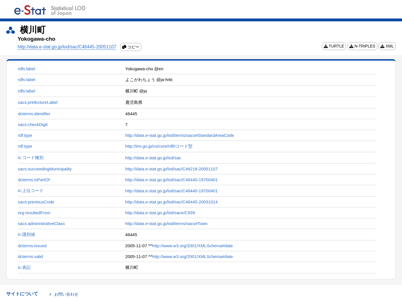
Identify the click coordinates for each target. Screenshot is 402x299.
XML (387, 46)
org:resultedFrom (34, 212)
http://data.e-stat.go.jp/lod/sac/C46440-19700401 (171, 179)
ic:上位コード (30, 190)
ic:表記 (24, 267)
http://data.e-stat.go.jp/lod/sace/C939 (160, 212)
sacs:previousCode (36, 201)
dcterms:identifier (34, 113)
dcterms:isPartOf (34, 179)
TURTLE (334, 46)
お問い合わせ (66, 294)
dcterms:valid (30, 256)
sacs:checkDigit (32, 124)
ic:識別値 (26, 234)
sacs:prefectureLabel (37, 102)
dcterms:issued (32, 245)
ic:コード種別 (30, 157)
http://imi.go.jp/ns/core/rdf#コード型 (159, 146)
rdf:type (25, 135)
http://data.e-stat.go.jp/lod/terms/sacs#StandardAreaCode (179, 135)
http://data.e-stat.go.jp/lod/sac (153, 157)
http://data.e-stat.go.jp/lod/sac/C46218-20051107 (171, 168)
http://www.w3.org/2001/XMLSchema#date (192, 245)
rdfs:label (26, 68)
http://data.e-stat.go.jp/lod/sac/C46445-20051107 (67, 46)
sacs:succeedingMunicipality (45, 168)
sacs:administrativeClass (41, 223)
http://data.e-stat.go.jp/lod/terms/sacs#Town (166, 223)
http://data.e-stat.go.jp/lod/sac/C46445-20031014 (171, 201)
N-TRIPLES (362, 46)
